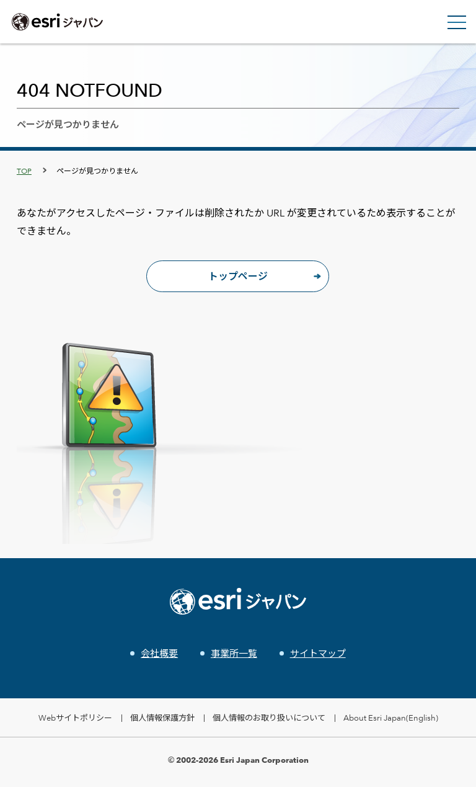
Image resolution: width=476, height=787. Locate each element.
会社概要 (159, 653)
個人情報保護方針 (162, 718)
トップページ (238, 276)
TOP (24, 171)
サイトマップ (318, 653)
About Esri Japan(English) (390, 718)
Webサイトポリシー (75, 718)
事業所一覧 (234, 653)
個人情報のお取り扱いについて (269, 718)
